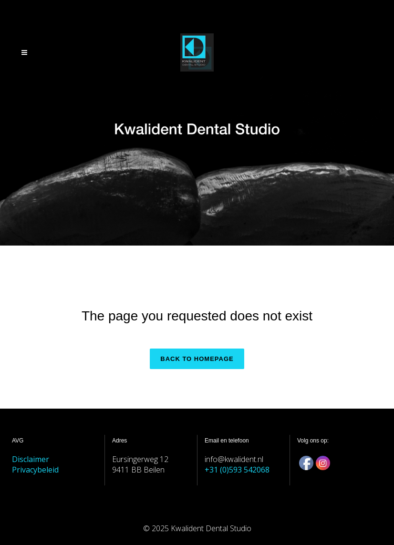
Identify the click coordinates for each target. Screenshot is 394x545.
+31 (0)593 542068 (237, 469)
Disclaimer (30, 459)
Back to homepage (196, 358)
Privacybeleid (35, 469)
